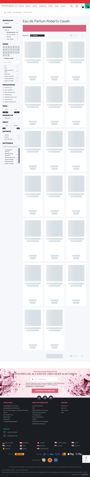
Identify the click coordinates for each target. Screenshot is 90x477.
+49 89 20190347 (12, 432)
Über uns (63, 408)
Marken (62, 6)
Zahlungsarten (36, 415)
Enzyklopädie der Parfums (11, 406)
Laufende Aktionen (37, 406)
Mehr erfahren (40, 386)
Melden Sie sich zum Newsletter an (45, 373)
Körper (50, 6)
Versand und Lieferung (39, 412)
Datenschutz (64, 410)
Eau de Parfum (17, 12)
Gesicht (34, 6)
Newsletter (6, 419)
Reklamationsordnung (38, 424)
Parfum (9, 12)
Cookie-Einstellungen (22, 470)
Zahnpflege (43, 6)
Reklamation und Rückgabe (40, 421)
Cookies (34, 419)
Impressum (64, 406)
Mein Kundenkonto (37, 417)
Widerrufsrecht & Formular (40, 410)
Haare (57, 6)
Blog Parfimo (7, 417)
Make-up (28, 6)
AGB (62, 412)
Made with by (80, 474)
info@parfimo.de (12, 436)
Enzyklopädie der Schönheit (11, 408)
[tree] (10, 35)
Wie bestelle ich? (8, 415)
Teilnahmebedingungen (10, 421)
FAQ (33, 408)
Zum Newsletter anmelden (45, 391)
